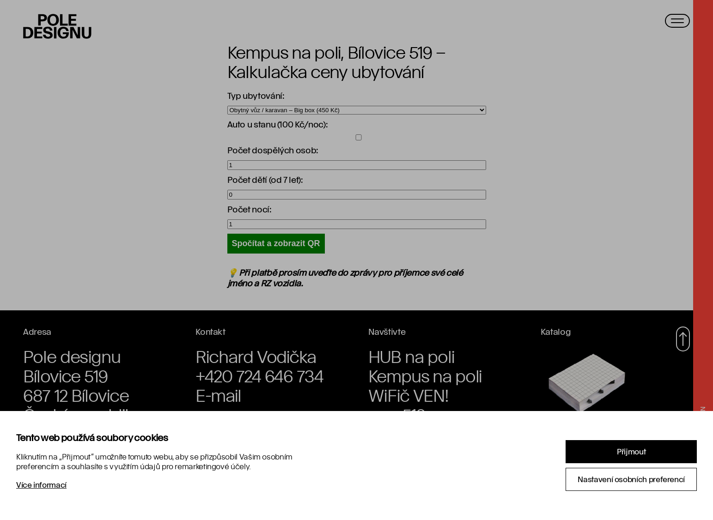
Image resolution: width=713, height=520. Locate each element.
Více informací (41, 484)
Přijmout (631, 451)
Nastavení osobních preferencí (631, 479)
